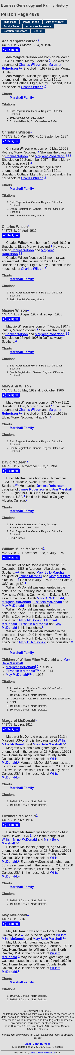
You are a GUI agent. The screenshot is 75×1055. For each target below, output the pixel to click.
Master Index (31, 21)
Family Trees (11, 26)
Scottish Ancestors (15, 30)
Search (38, 30)
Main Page (10, 21)
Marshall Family (22, 97)
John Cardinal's (36, 1053)
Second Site (49, 1053)
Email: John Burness (37, 1043)
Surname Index (55, 21)
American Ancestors (38, 26)
